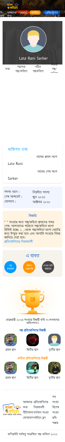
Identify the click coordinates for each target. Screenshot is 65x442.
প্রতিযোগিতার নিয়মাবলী (18, 241)
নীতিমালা (28, 412)
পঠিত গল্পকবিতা (38, 69)
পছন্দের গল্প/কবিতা (21, 69)
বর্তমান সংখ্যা (41, 412)
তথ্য (7, 69)
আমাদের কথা (11, 14)
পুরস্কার (23, 13)
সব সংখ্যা (55, 399)
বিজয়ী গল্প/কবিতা (54, 69)
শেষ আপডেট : (13, 196)
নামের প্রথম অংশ (46, 157)
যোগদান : (10, 201)
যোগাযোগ (28, 418)
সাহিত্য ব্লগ (40, 418)
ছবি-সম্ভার (55, 420)
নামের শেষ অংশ (47, 171)
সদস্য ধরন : (12, 192)
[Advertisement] (32, 107)
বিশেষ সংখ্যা (55, 410)
